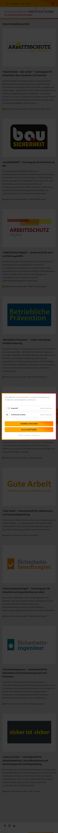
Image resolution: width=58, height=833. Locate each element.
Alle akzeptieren (29, 430)
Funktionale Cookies (18, 415)
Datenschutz (35, 435)
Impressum (27, 435)
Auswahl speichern (29, 424)
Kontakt (21, 435)
